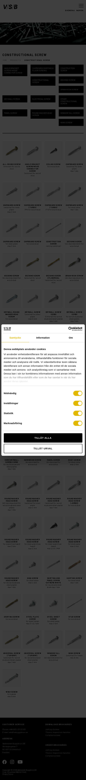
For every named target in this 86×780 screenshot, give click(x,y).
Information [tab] (43, 337)
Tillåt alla (42, 437)
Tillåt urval (42, 448)
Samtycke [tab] (15, 337)
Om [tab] (71, 337)
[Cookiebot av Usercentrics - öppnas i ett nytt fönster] (68, 329)
